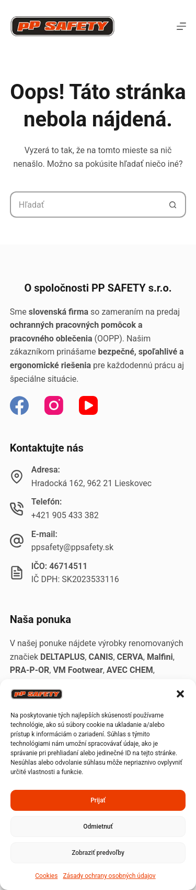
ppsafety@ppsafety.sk (72, 547)
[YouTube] (88, 405)
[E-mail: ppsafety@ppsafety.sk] (17, 541)
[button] (180, 694)
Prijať (98, 800)
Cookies (46, 876)
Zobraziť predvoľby (98, 852)
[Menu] (181, 26)
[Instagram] (53, 405)
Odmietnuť (98, 826)
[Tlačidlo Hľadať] (173, 204)
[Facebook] (19, 405)
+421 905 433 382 (65, 515)
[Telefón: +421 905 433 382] (17, 509)
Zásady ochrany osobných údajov (109, 876)
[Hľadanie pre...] (85, 204)
